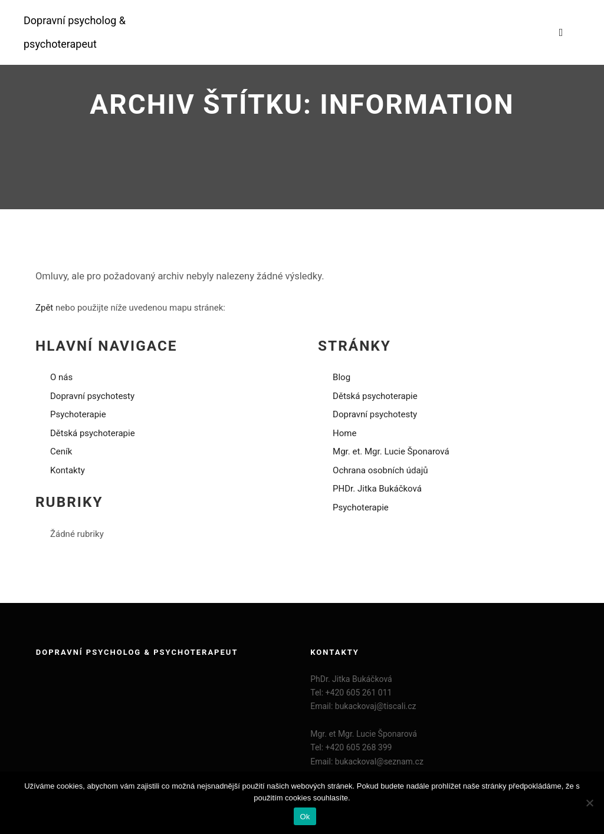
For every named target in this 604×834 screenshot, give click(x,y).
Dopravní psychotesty (92, 396)
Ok (305, 816)
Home (344, 433)
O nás (61, 377)
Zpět (44, 307)
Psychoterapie (78, 414)
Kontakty (67, 470)
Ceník (61, 451)
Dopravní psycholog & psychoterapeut (75, 32)
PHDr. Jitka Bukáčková (377, 488)
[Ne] (589, 803)
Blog (341, 377)
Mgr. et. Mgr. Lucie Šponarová (391, 451)
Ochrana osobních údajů (380, 470)
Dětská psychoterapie (92, 433)
